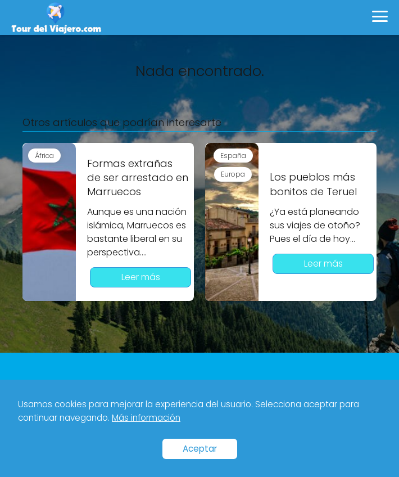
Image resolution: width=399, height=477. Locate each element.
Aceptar (200, 448)
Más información (146, 418)
